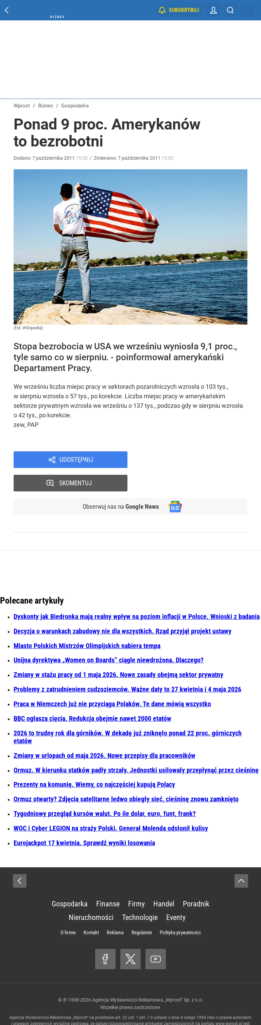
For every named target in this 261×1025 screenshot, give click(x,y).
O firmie (68, 909)
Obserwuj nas (120, 484)
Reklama (115, 909)
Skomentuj (196, 460)
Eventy (176, 894)
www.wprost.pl (228, 1000)
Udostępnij (76, 460)
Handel (163, 880)
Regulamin (142, 909)
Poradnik (196, 880)
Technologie (140, 894)
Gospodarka (70, 880)
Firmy (136, 880)
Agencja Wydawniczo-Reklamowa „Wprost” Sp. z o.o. (147, 976)
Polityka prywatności (180, 909)
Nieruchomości (91, 894)
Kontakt (91, 909)
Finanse (108, 880)
